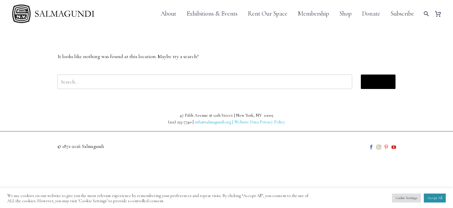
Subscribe (402, 13)
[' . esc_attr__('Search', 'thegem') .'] (204, 82)
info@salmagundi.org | (214, 122)
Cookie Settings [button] (406, 198)
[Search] (425, 13)
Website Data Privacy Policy (259, 122)
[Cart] (440, 13)
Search (378, 81)
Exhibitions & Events (212, 13)
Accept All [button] (434, 198)
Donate (371, 13)
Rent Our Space (267, 13)
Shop (345, 13)
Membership (313, 13)
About (168, 13)
